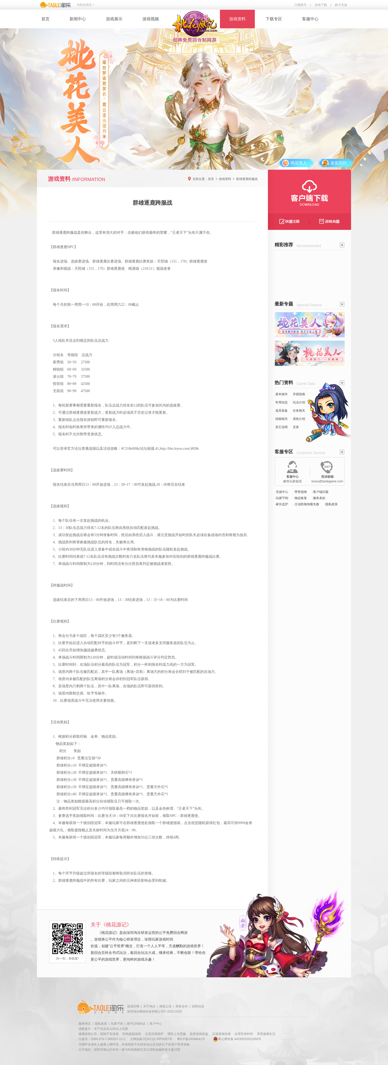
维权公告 (165, 1006)
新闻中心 (78, 19)
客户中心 (156, 1023)
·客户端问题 (320, 492)
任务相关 (299, 410)
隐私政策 (101, 1023)
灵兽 (296, 427)
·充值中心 (281, 492)
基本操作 (281, 394)
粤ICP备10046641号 (191, 1039)
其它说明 (281, 427)
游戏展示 (114, 19)
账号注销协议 (136, 1023)
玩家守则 (117, 1023)
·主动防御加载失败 (306, 504)
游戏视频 (150, 19)
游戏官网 (133, 1006)
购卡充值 (341, 5)
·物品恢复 (300, 498)
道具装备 (281, 410)
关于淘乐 (149, 1006)
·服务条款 (318, 498)
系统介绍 (299, 419)
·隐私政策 (331, 504)
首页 (45, 19)
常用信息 (281, 402)
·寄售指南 (300, 492)
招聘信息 (198, 1006)
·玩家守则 (281, 498)
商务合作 (182, 1006)
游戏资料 (237, 19)
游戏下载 (321, 5)
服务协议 (85, 1023)
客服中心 (310, 19)
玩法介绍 (299, 402)
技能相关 (281, 419)
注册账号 (300, 5)
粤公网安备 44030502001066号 (237, 1039)
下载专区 (274, 19)
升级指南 (299, 394)
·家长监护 (281, 504)
